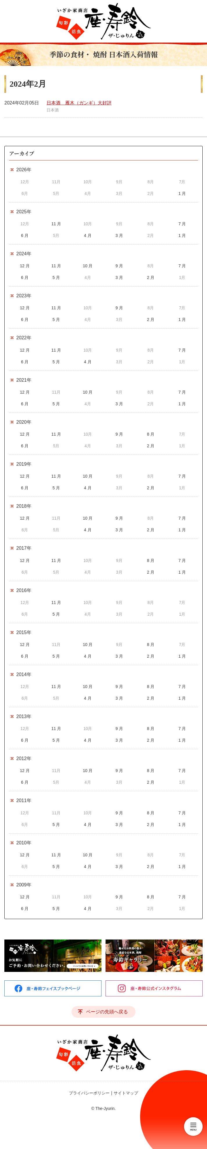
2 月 (150, 277)
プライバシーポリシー (89, 1093)
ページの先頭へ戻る (107, 1011)
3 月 (119, 235)
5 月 (56, 277)
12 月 (24, 265)
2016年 (23, 590)
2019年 (23, 464)
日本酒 (53, 110)
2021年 (23, 380)
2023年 (23, 295)
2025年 (23, 211)
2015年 (23, 632)
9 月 (119, 265)
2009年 (23, 884)
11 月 (56, 223)
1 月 (182, 193)
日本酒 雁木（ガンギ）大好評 (79, 102)
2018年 (23, 506)
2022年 (23, 337)
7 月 (182, 223)
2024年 (23, 253)
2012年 (23, 758)
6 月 (24, 235)
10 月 (87, 265)
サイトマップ (126, 1093)
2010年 (23, 842)
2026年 (23, 169)
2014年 (23, 674)
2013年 (23, 716)
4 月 (88, 235)
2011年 (23, 800)
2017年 (23, 548)
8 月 (150, 434)
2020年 (23, 422)
